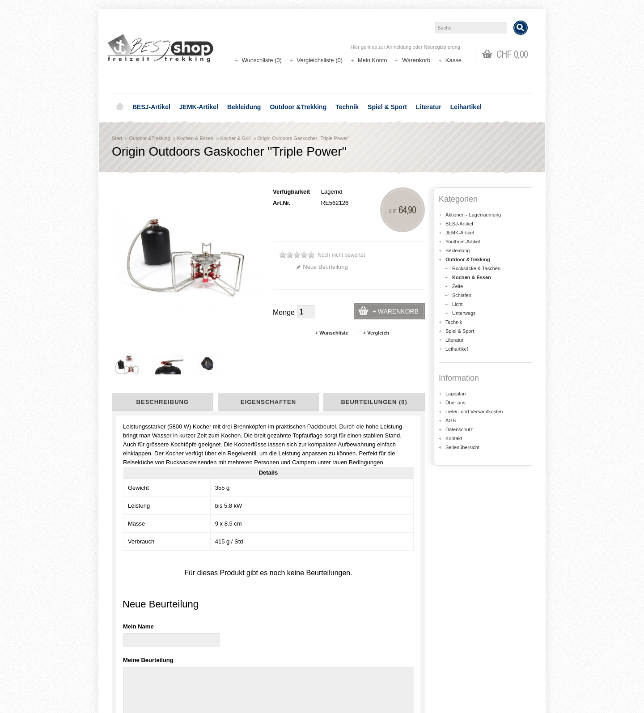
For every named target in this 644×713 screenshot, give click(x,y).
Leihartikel (466, 106)
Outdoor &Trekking (298, 106)
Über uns (455, 402)
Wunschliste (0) (262, 60)
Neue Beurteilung (321, 266)
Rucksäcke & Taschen (476, 268)
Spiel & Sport (387, 106)
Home (120, 107)
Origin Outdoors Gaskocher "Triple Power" (304, 138)
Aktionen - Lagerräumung (473, 214)
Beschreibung (162, 402)
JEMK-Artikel (198, 106)
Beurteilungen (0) (374, 402)
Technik (347, 106)
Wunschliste (348, 665)
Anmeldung (398, 47)
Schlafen (461, 295)
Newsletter (346, 674)
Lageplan (455, 393)
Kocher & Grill (235, 138)
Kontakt (453, 438)
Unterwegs (464, 313)
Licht (457, 304)
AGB (450, 420)
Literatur (428, 106)
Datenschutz (459, 429)
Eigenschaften (268, 402)
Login (340, 648)
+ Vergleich (372, 332)
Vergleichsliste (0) (320, 60)
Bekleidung (244, 106)
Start (117, 138)
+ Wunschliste (328, 332)
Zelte (457, 286)
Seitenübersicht (462, 447)
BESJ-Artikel (151, 106)
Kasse (453, 60)
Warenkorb (416, 60)
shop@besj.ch (291, 572)
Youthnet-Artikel (462, 241)
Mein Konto (372, 60)
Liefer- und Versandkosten (474, 411)
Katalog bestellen (463, 657)
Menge (284, 312)
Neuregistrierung (442, 47)
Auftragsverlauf (352, 657)
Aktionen (237, 648)
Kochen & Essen (195, 138)
